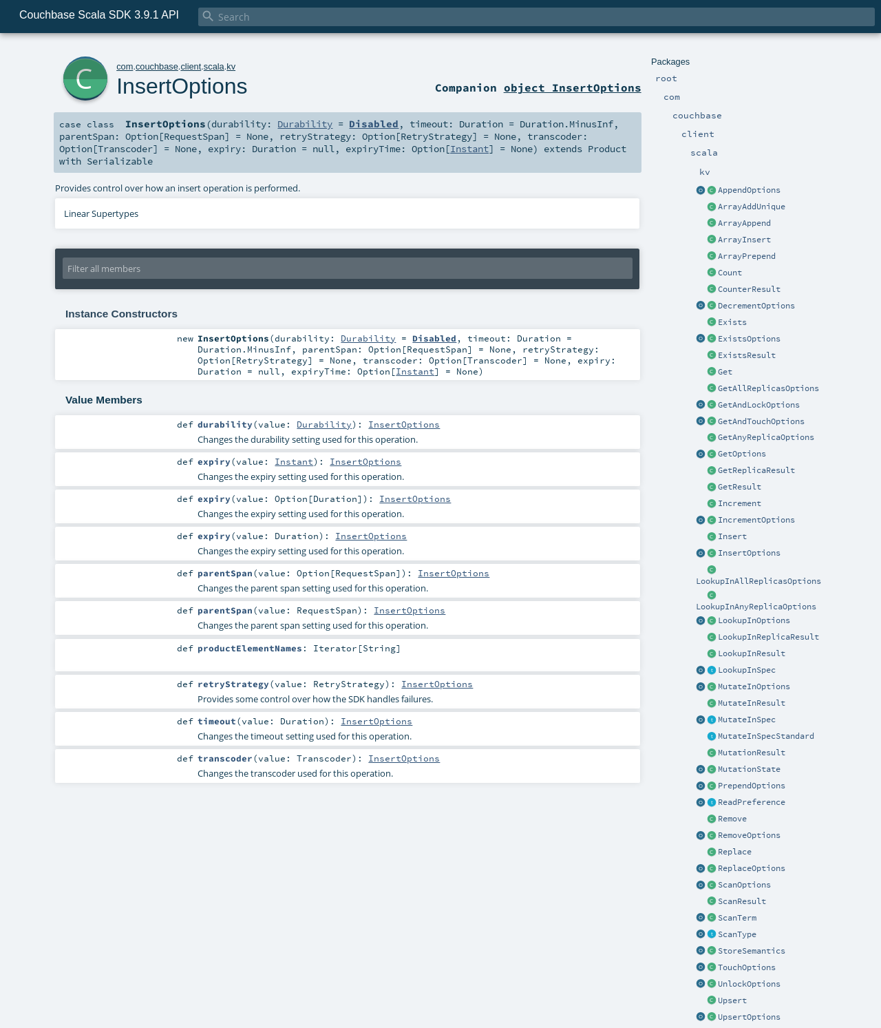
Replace (735, 852)
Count (730, 272)
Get (725, 372)
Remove (732, 819)
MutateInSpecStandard (766, 736)
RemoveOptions (749, 835)
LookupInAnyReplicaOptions (756, 606)
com (124, 66)
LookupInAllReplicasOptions (758, 581)
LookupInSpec (747, 670)
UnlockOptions (749, 984)
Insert (732, 536)
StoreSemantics (751, 951)
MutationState (749, 769)
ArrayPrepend (747, 256)
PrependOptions (751, 785)
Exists (732, 322)
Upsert (732, 1000)
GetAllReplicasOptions (768, 388)
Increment (739, 503)
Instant (469, 149)
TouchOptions (747, 967)
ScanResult (742, 901)
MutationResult (751, 752)
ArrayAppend (744, 223)
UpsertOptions (749, 1017)
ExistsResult (747, 355)
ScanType (737, 934)
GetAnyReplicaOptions (766, 437)
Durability (304, 124)
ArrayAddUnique (751, 206)
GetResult (739, 487)
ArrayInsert (744, 239)
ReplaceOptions (751, 868)
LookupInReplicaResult (768, 637)
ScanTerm (737, 918)
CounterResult (749, 289)
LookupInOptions (754, 620)
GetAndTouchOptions (761, 421)
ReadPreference (751, 802)
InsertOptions (749, 553)
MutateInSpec (747, 719)
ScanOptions (744, 885)
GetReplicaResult (756, 470)
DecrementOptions (756, 306)
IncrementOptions (756, 520)
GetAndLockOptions (759, 405)
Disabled (374, 124)
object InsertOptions (572, 87)
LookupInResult (751, 653)
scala (214, 66)
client (190, 66)
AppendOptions (749, 190)
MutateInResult (751, 703)
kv (230, 66)
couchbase (157, 66)
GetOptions (742, 454)
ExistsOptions (749, 339)
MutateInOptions (754, 686)
